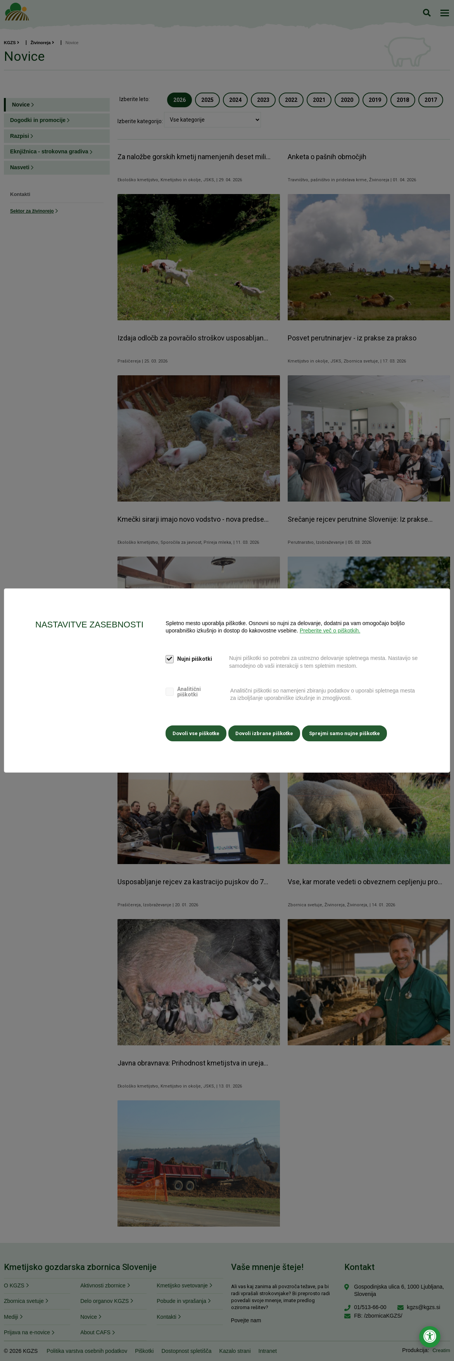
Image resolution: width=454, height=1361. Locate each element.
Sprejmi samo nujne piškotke (348, 732)
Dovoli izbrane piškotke (266, 732)
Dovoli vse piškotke (196, 732)
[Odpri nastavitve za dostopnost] (429, 1336)
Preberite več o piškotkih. (330, 632)
